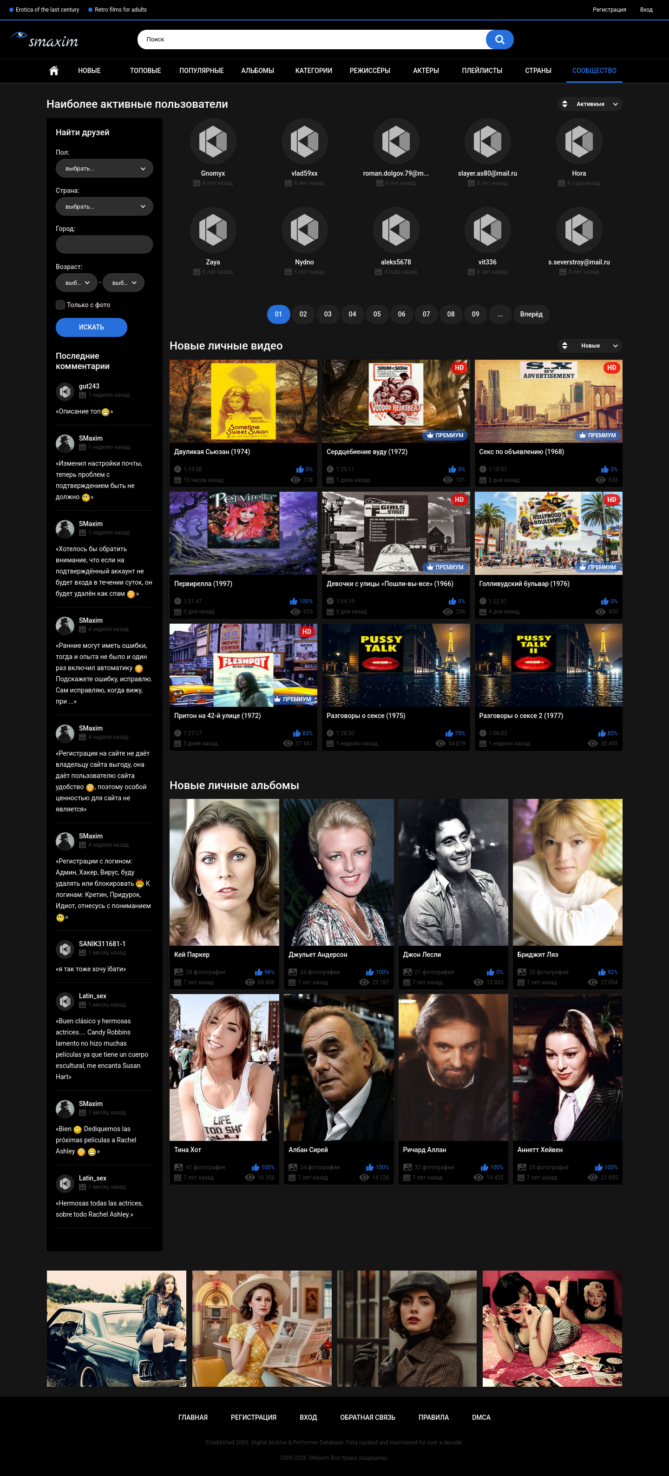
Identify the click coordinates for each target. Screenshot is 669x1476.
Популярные (201, 70)
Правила (434, 1417)
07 (426, 314)
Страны (538, 70)
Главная (53, 71)
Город (65, 228)
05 (377, 314)
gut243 (89, 386)
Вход (646, 10)
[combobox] (104, 168)
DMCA (481, 1417)
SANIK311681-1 (102, 944)
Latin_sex (92, 996)
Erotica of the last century (47, 10)
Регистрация (609, 10)
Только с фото (88, 305)
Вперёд (531, 314)
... (500, 314)
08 (451, 314)
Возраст (68, 266)
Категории (314, 70)
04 (352, 314)
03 (328, 314)
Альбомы (257, 70)
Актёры (426, 70)
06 (402, 314)
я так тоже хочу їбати (91, 969)
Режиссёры (370, 70)
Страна (67, 190)
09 (475, 314)
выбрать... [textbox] (80, 168)
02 (303, 314)
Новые (89, 70)
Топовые (145, 70)
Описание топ (84, 411)
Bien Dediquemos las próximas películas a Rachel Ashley (96, 1140)
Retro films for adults (121, 10)
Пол (62, 152)
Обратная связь (368, 1417)
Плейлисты (482, 70)
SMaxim (91, 438)
